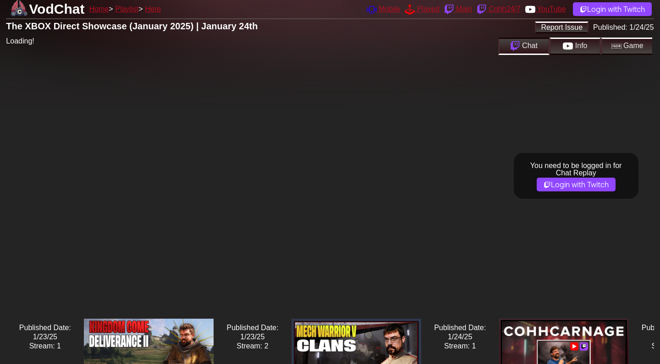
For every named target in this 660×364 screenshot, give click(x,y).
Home (99, 9)
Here (153, 9)
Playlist (126, 9)
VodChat (56, 8)
